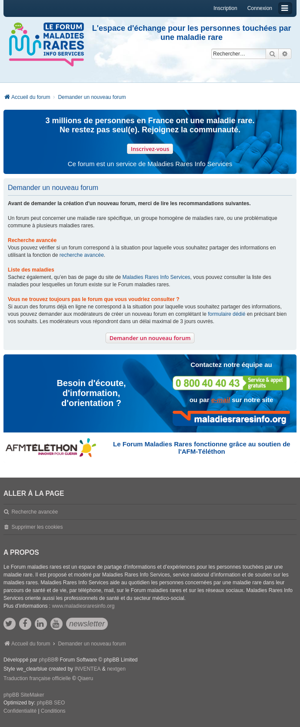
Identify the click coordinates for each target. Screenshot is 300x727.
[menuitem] (20, 711)
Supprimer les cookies (37, 527)
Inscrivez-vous (150, 149)
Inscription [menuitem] (225, 8)
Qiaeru (85, 678)
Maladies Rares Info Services (156, 277)
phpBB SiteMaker (23, 695)
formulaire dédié (226, 314)
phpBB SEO (51, 703)
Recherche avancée (34, 512)
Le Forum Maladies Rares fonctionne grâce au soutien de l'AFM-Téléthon (201, 447)
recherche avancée (82, 255)
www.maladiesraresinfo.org (83, 606)
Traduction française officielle (37, 678)
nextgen (116, 669)
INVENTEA (87, 669)
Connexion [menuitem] (259, 8)
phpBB (46, 660)
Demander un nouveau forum (150, 338)
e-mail (220, 399)
